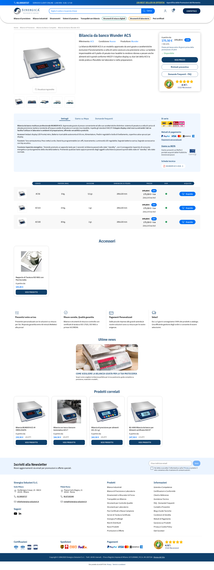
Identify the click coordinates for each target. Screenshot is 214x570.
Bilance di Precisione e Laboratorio (121, 491)
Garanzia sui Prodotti (162, 523)
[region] (107, 205)
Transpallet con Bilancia (116, 499)
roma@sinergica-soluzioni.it (75, 501)
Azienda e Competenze (163, 487)
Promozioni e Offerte (115, 530)
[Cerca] (102, 11)
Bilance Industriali (114, 487)
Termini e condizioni (119, 564)
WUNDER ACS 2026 (172, 166)
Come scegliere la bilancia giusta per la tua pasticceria (106, 373)
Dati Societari (159, 530)
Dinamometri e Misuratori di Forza (121, 495)
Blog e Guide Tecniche (162, 511)
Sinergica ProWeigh (115, 519)
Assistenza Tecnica (161, 499)
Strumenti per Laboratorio (117, 507)
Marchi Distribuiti (114, 523)
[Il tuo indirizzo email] (170, 463)
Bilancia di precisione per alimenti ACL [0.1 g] (105, 428)
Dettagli (64, 118)
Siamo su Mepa (82, 118)
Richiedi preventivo (180, 67)
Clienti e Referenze (161, 495)
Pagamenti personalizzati (171, 139)
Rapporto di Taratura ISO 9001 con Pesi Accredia (30, 278)
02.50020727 (23, 2)
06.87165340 (69, 496)
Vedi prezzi (179, 60)
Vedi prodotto (31, 292)
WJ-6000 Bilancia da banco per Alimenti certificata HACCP (141, 428)
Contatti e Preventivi (162, 507)
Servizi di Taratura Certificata (118, 515)
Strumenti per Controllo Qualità (120, 503)
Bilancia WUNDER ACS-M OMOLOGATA (25, 428)
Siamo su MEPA (168, 146)
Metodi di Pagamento (162, 519)
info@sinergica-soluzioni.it (28, 501)
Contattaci (192, 11)
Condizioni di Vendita (162, 515)
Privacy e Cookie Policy (163, 527)
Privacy (186, 468)
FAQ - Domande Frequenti (164, 503)
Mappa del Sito (159, 557)
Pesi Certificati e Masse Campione (120, 511)
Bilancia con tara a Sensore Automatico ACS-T (64, 428)
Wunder (134, 41)
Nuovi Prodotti (113, 527)
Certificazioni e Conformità (164, 491)
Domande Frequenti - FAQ (179, 74)
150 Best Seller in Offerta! (150, 2)
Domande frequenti (104, 118)
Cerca (149, 11)
